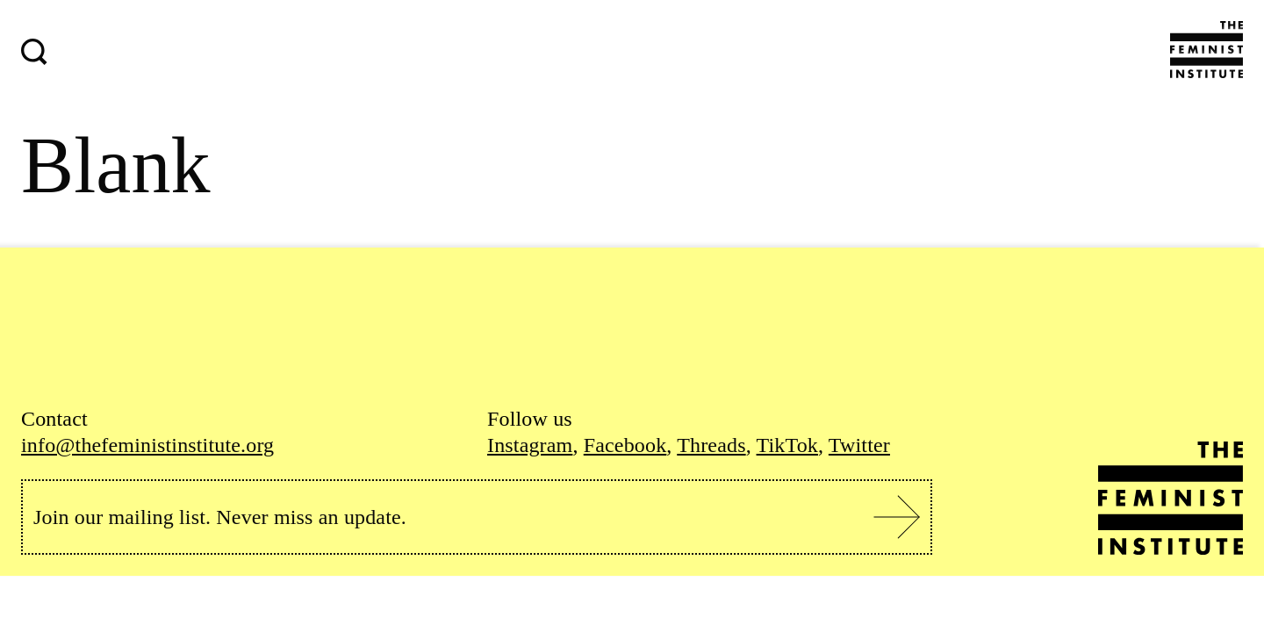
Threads (711, 445)
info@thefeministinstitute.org (147, 445)
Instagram (529, 445)
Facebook (625, 445)
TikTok (787, 445)
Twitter (859, 445)
